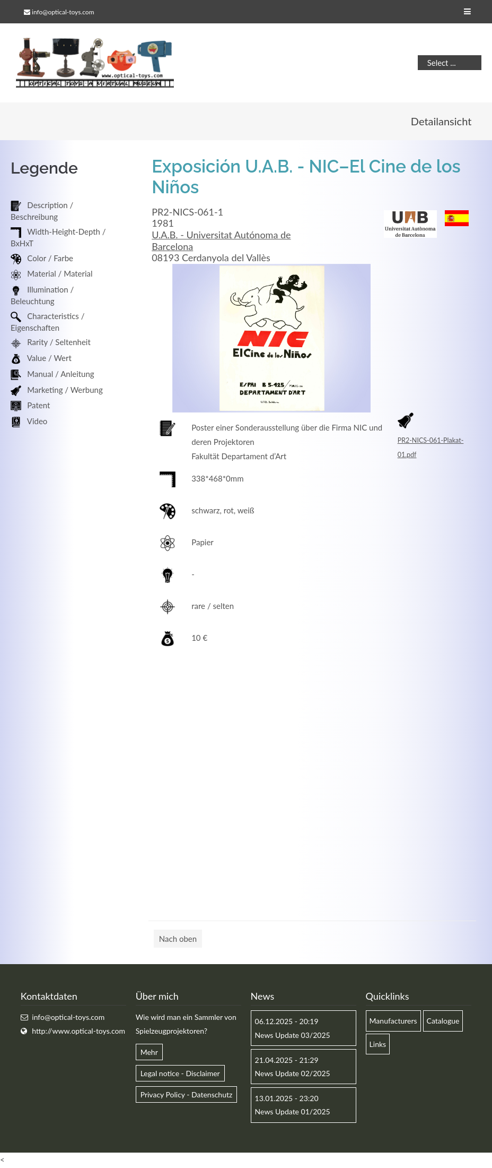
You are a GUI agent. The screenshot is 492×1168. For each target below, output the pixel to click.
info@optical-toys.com (63, 12)
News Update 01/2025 (292, 1112)
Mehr (149, 1052)
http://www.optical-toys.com (78, 1031)
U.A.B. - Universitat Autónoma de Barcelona (221, 241)
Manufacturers (393, 1021)
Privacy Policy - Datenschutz (186, 1095)
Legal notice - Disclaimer (180, 1073)
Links (378, 1044)
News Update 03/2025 (292, 1035)
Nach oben (178, 939)
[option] (271, 339)
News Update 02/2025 (292, 1073)
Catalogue (443, 1021)
